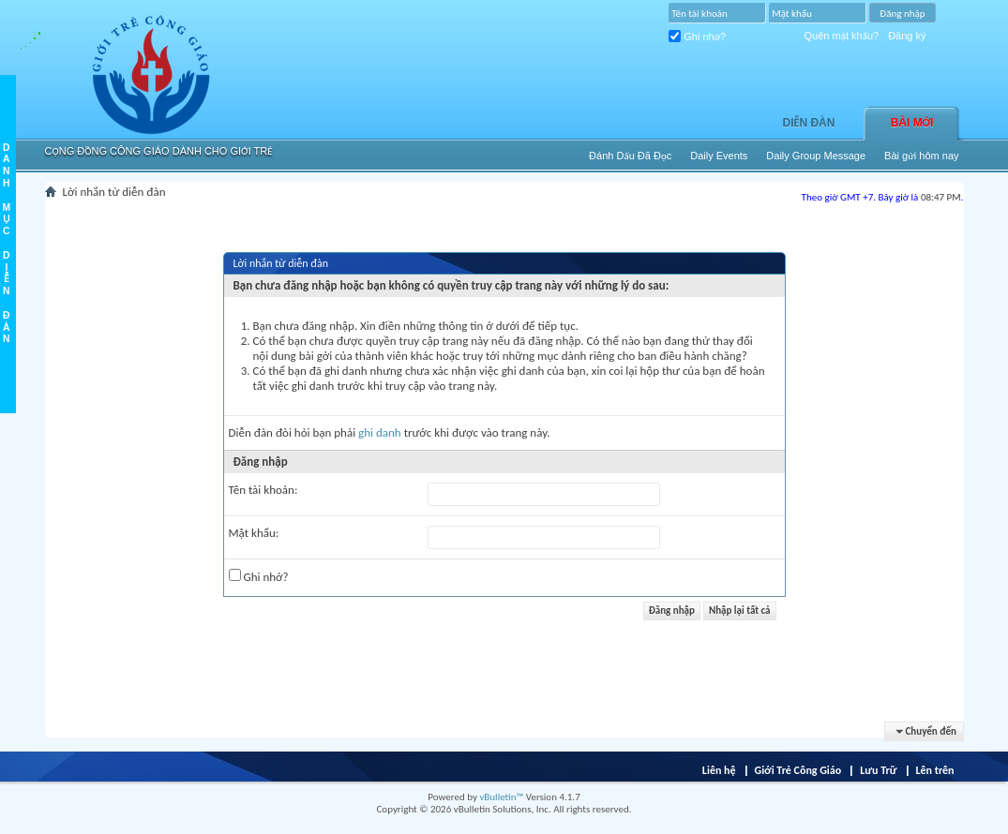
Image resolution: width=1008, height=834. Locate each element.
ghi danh (379, 432)
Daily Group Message (815, 155)
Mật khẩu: (254, 533)
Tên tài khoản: (263, 490)
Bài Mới (912, 122)
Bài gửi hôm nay (921, 155)
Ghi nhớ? (697, 36)
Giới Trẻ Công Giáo (798, 770)
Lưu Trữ (878, 770)
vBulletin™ (501, 797)
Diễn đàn (809, 122)
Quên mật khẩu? (842, 35)
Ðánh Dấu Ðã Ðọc (630, 155)
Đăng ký (906, 35)
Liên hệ (719, 770)
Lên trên (934, 770)
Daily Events (718, 155)
